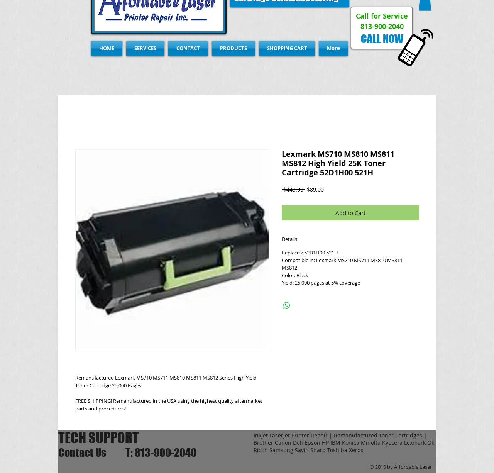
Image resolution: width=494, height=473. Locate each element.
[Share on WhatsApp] (286, 305)
